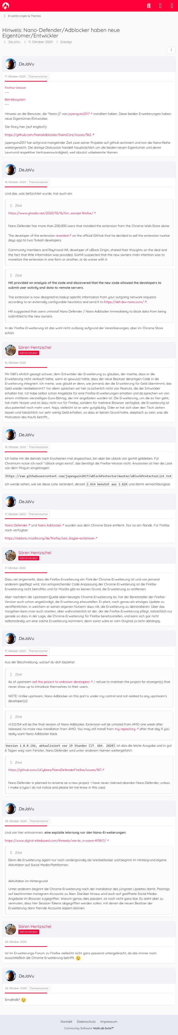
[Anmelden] (160, 6)
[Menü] (172, 5)
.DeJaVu (14, 42)
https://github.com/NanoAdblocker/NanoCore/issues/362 (48, 135)
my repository (125, 729)
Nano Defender (16, 525)
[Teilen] (171, 50)
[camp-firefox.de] (5, 5)
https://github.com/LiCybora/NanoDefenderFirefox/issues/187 (54, 770)
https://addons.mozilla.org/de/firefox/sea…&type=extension (49, 538)
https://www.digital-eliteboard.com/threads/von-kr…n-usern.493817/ (55, 840)
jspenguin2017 (78, 114)
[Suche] (148, 5)
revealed (62, 235)
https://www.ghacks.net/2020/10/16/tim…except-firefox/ (50, 213)
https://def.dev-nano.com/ (124, 302)
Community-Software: (89, 1028)
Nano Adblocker (49, 525)
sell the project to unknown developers (61, 682)
